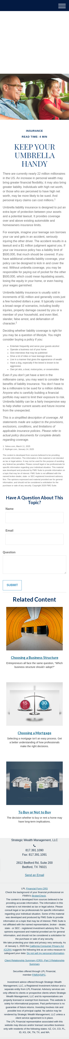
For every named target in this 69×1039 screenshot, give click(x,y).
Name (10, 508)
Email (9, 530)
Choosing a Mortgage (34, 733)
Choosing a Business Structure (34, 658)
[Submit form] (12, 585)
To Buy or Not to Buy (34, 812)
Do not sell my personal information (45, 953)
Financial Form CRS (37, 888)
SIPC (42, 974)
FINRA (35, 974)
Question (9, 552)
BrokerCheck (39, 895)
